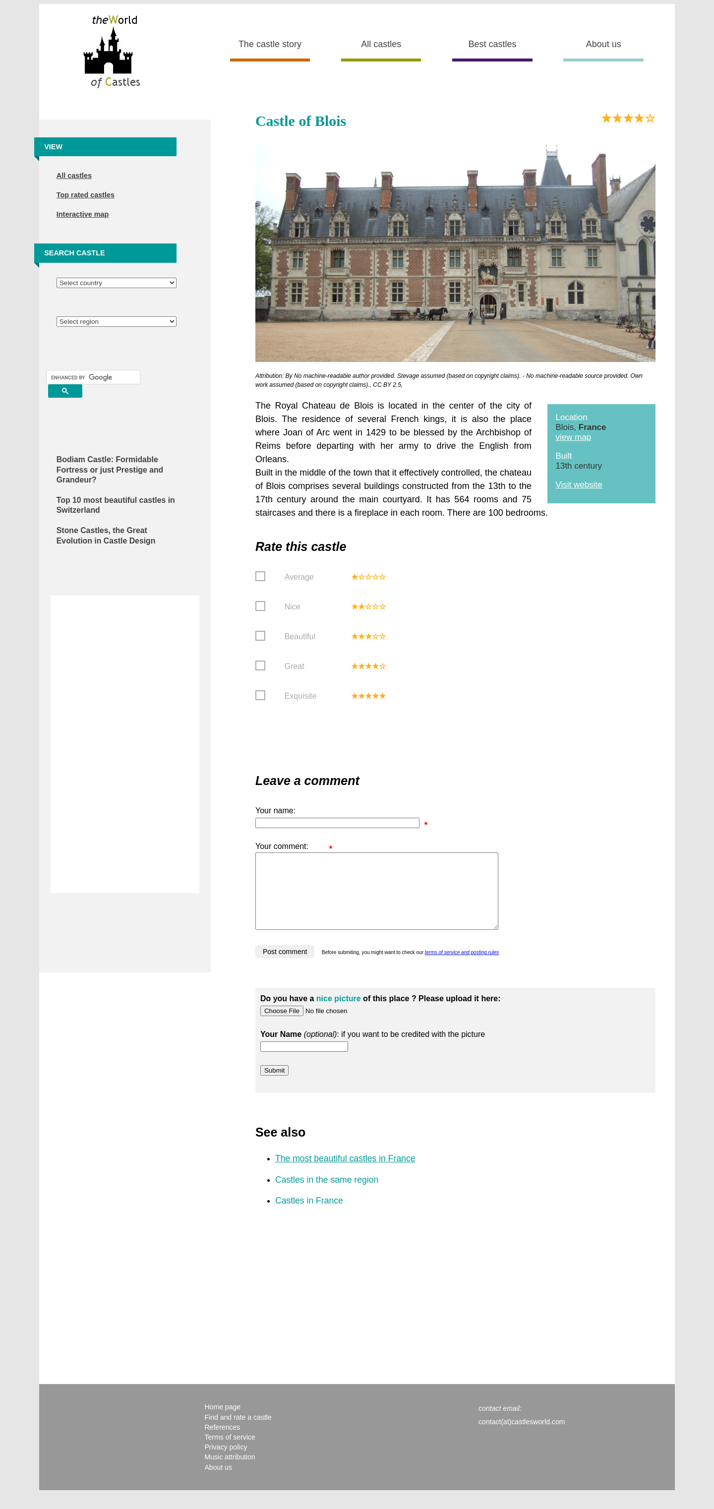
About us (603, 44)
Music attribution (229, 1472)
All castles (381, 44)
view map (573, 437)
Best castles (492, 44)
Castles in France (309, 1215)
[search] (92, 377)
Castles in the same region (326, 1195)
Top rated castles (86, 195)
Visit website (578, 484)
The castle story (269, 44)
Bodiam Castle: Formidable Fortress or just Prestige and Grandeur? (110, 469)
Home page (222, 1422)
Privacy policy (225, 1462)
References (222, 1442)
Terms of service (229, 1452)
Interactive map (83, 214)
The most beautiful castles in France (345, 1173)
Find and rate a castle (237, 1432)
